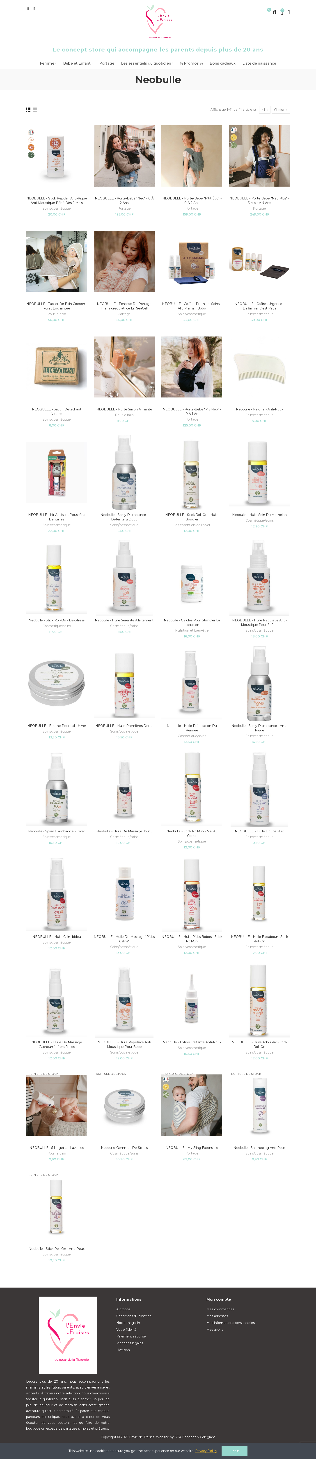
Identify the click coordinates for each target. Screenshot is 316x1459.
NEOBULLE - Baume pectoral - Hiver (56, 726)
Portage (124, 208)
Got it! (234, 1451)
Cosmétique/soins (259, 520)
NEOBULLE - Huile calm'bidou (56, 937)
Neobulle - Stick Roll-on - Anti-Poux (57, 1249)
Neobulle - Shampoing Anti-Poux (259, 1148)
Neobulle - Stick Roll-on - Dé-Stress (57, 620)
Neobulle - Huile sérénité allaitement (124, 620)
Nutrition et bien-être (192, 630)
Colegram (207, 1437)
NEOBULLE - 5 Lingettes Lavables (57, 1148)
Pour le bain (56, 314)
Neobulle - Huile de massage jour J (124, 831)
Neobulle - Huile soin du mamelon (259, 515)
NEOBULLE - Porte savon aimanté (124, 409)
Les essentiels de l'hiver (191, 525)
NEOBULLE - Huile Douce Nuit (259, 831)
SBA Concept (185, 1437)
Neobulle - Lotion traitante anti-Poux (192, 1042)
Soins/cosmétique (57, 208)
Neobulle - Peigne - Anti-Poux (259, 409)
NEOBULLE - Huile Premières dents (124, 726)
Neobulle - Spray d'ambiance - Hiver (56, 831)
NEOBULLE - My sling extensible (192, 1148)
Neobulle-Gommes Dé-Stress (124, 1148)
